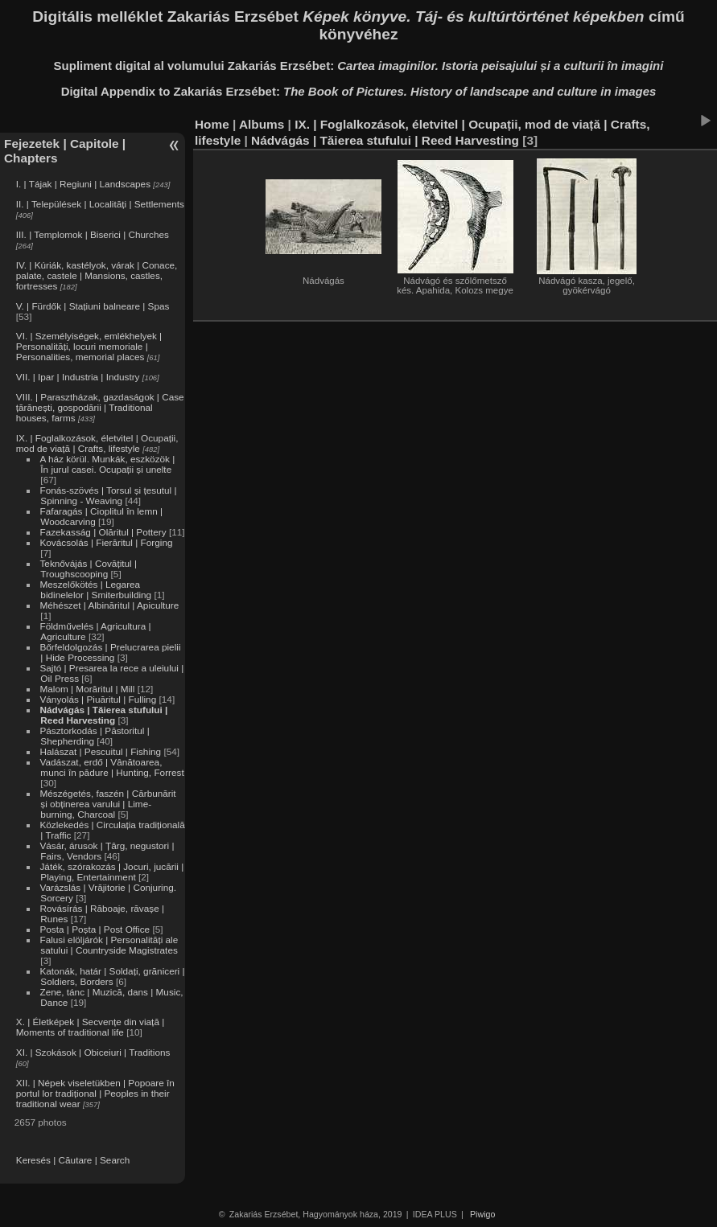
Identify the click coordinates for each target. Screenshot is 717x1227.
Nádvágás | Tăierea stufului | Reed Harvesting (103, 714)
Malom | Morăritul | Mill (86, 688)
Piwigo (482, 1214)
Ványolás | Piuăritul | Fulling (97, 699)
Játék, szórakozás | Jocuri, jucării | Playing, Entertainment (111, 871)
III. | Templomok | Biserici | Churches (92, 234)
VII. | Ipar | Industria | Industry (78, 376)
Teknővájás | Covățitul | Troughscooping (88, 568)
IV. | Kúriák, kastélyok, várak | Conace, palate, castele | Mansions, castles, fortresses (97, 275)
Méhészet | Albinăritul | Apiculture (109, 605)
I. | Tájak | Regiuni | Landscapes (83, 184)
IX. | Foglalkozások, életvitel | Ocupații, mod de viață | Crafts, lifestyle (97, 443)
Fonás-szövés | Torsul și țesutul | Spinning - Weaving (107, 495)
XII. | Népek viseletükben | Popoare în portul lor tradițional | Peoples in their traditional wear (95, 1093)
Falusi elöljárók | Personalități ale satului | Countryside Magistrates (108, 944)
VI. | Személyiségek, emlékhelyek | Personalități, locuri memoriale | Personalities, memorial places (89, 346)
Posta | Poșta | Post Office (94, 929)
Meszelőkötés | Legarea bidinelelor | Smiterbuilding (95, 589)
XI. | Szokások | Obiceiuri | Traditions (93, 1052)
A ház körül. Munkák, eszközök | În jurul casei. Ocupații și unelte (107, 463)
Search (115, 1160)
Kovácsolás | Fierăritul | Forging (105, 542)
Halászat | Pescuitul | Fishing (100, 751)
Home (212, 124)
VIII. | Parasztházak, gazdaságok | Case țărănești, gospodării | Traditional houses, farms (100, 407)
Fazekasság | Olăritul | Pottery (102, 532)
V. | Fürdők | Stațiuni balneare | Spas (93, 306)
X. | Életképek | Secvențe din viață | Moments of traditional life (90, 1026)
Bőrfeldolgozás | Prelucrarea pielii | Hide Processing (109, 652)
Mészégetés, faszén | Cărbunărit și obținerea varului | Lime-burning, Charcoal (107, 803)
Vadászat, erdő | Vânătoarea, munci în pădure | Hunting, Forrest (111, 767)
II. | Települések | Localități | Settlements (100, 204)
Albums (261, 124)
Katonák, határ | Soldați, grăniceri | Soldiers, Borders (111, 976)
